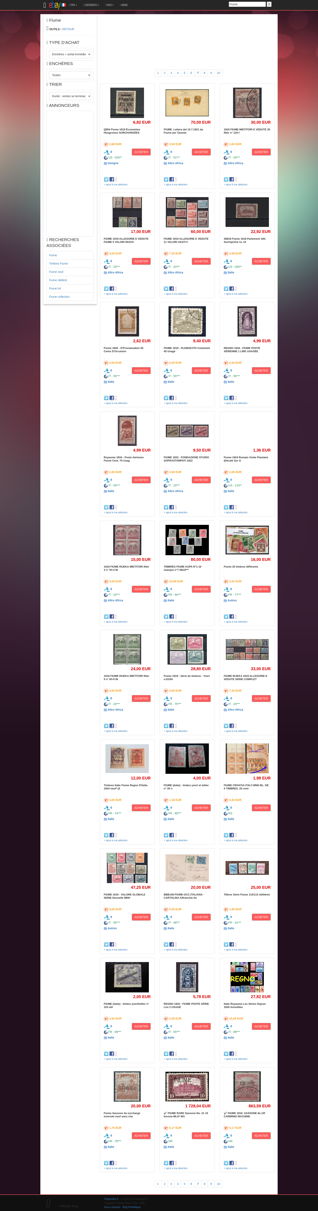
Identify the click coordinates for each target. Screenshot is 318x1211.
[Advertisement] (70, 173)
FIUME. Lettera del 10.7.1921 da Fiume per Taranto (183, 131)
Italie (231, 272)
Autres (232, 600)
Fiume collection (59, 296)
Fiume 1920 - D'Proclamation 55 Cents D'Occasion (123, 350)
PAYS (109, 5)
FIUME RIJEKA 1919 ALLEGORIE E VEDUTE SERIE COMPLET (245, 677)
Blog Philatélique (132, 1207)
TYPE (73, 5)
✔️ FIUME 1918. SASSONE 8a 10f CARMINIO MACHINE (244, 1115)
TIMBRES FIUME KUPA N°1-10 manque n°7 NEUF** (182, 568)
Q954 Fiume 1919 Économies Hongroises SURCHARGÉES (122, 131)
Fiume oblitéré (58, 280)
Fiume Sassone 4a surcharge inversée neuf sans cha (122, 1115)
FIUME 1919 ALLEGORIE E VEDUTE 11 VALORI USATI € (186, 240)
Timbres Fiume (58, 263)
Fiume (53, 255)
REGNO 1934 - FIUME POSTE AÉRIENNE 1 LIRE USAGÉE (242, 350)
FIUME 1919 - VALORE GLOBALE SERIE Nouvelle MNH (124, 896)
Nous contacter (112, 1207)
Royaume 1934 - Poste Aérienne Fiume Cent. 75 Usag (124, 459)
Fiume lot (55, 288)
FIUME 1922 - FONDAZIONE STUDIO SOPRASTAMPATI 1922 (186, 459)
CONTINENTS (91, 5)
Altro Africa (175, 163)
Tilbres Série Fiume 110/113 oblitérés (247, 894)
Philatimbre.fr (111, 1199)
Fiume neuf (56, 271)
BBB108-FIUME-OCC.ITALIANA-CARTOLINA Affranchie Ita (183, 896)
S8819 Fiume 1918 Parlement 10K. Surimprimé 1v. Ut (245, 240)
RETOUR (68, 29)
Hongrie (113, 163)
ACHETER (141, 152)
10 (218, 72)
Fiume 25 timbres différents (241, 566)
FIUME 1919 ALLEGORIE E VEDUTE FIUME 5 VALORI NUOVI (126, 240)
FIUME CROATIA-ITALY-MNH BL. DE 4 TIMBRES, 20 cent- (246, 787)
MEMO (124, 5)
